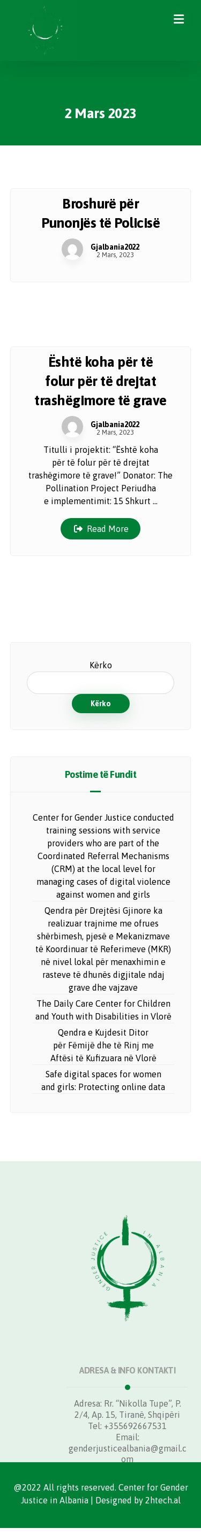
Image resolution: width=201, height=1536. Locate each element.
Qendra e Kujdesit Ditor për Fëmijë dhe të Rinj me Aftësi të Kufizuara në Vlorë (103, 1045)
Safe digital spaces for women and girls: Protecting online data (103, 1080)
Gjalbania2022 (115, 247)
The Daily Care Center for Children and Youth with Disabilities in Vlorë (103, 1010)
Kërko (101, 665)
